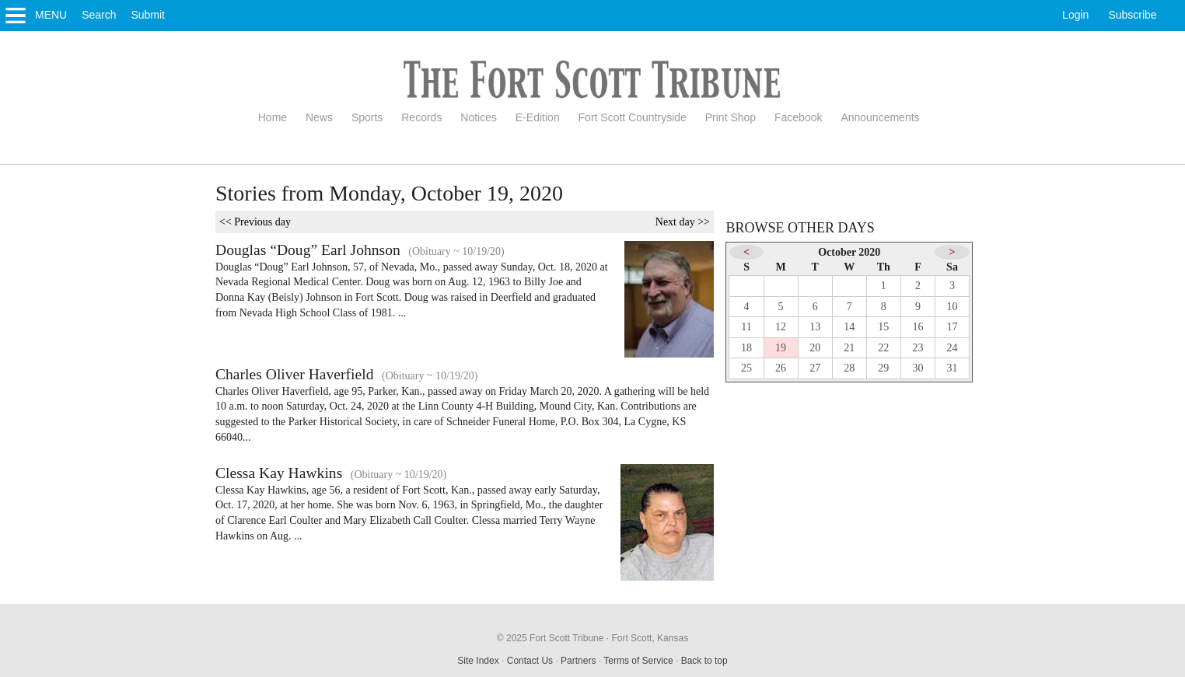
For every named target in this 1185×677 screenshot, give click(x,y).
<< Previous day (255, 222)
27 (814, 368)
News (319, 117)
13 (814, 327)
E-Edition (538, 117)
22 (883, 348)
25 (746, 368)
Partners (578, 660)
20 (814, 348)
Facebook (798, 117)
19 (780, 348)
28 (849, 368)
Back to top (704, 660)
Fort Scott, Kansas (649, 638)
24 (952, 348)
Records (421, 117)
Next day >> (682, 222)
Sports (367, 117)
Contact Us (530, 660)
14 (849, 327)
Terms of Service (638, 660)
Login (1075, 15)
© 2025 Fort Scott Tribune (550, 638)
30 (917, 368)
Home (272, 117)
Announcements (880, 117)
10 (952, 306)
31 (952, 368)
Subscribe (1132, 15)
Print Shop (730, 117)
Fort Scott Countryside (633, 117)
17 (952, 327)
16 (917, 327)
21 (849, 348)
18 (746, 348)
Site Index (477, 660)
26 (780, 368)
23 (917, 348)
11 (746, 327)
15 (883, 327)
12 (780, 327)
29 (883, 368)
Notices (478, 117)
